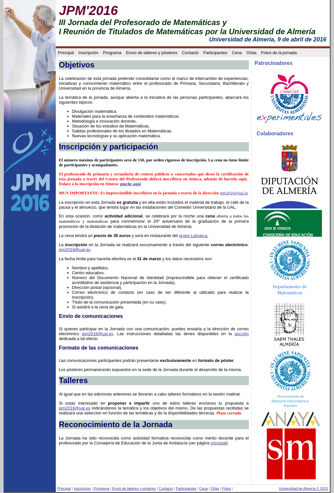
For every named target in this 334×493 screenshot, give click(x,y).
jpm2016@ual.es (234, 193)
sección (242, 333)
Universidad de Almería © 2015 (303, 488)
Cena (237, 52)
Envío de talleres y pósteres (151, 52)
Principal (66, 52)
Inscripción (89, 52)
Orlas (252, 52)
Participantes (215, 52)
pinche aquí (130, 184)
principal (218, 443)
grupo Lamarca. (193, 235)
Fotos (226, 488)
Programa (112, 52)
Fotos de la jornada (279, 52)
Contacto (190, 52)
